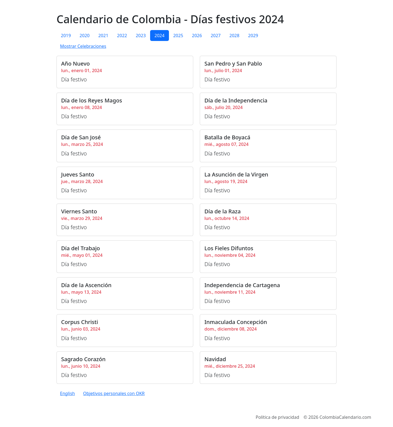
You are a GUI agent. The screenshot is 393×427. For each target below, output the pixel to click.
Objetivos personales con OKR (114, 393)
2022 (122, 36)
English (67, 393)
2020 (85, 36)
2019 (66, 36)
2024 (159, 36)
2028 (234, 36)
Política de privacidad (277, 417)
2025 (178, 36)
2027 (216, 36)
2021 (103, 36)
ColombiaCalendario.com (345, 417)
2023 (141, 36)
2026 (197, 36)
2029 (253, 36)
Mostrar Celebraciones (83, 46)
